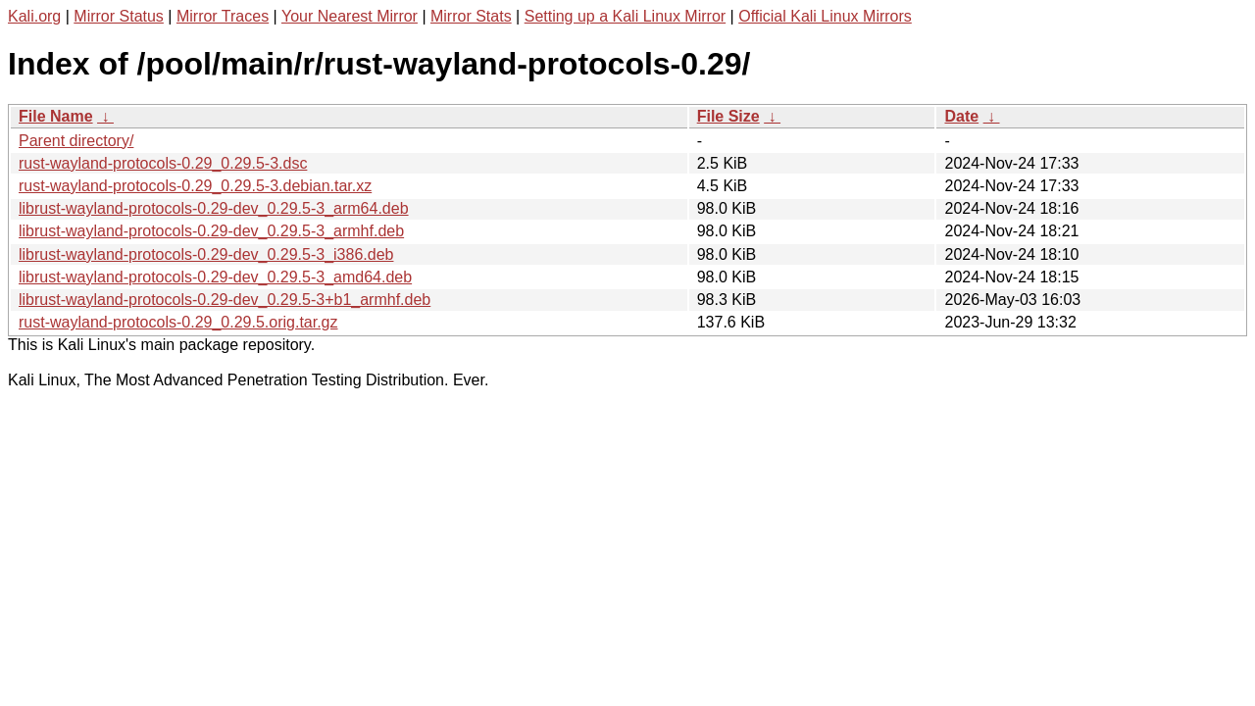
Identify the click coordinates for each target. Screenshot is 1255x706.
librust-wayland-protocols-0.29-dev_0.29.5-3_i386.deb (206, 254)
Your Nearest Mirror (349, 16)
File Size (728, 116)
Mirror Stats (471, 16)
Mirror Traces (222, 16)
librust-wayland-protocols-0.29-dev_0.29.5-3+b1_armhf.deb (224, 299)
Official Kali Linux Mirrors (825, 16)
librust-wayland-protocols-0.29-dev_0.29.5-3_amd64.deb (215, 277)
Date (961, 116)
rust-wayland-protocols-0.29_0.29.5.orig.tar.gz (178, 322)
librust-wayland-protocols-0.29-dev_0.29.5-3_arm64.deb (214, 208)
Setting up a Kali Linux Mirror (625, 16)
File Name (56, 116)
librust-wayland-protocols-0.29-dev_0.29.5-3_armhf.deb (211, 231)
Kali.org (34, 16)
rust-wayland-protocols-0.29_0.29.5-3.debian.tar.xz (195, 185)
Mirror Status (119, 16)
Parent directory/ (76, 140)
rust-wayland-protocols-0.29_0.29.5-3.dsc (163, 163)
